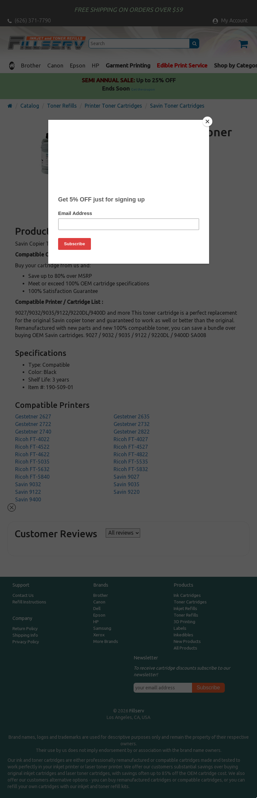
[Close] (207, 121)
